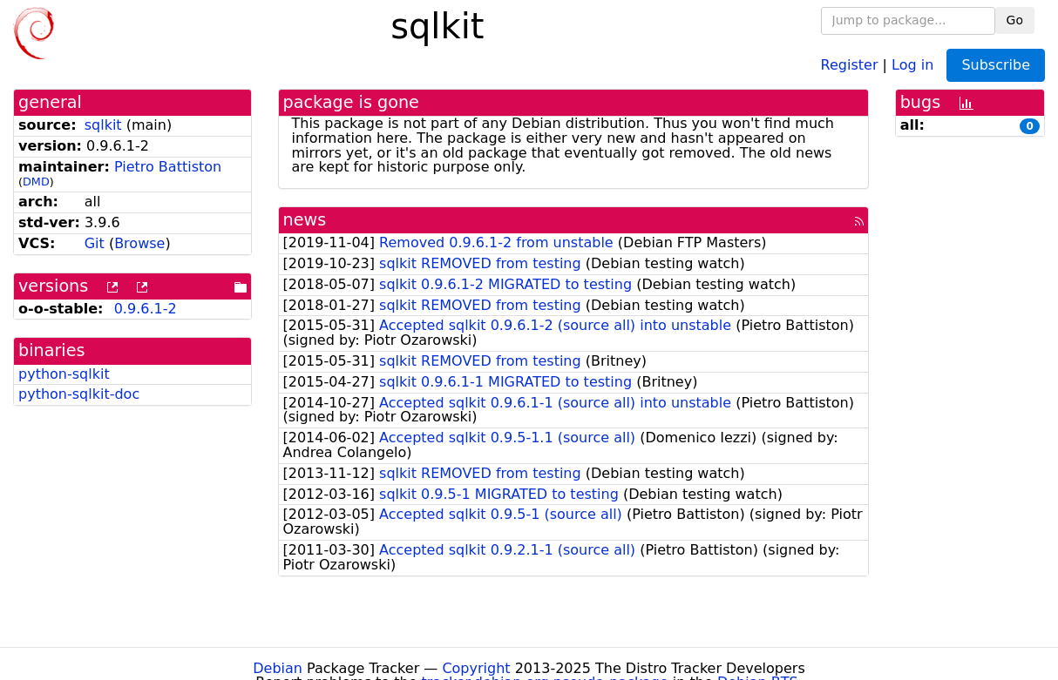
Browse (139, 243)
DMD (36, 181)
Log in (912, 64)
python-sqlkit (64, 374)
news (305, 220)
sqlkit (103, 125)
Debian (277, 668)
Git (95, 243)
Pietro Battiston (167, 166)
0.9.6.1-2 (145, 308)
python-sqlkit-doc (78, 394)
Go (1015, 20)
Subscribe (995, 65)
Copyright (476, 668)
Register (849, 64)
